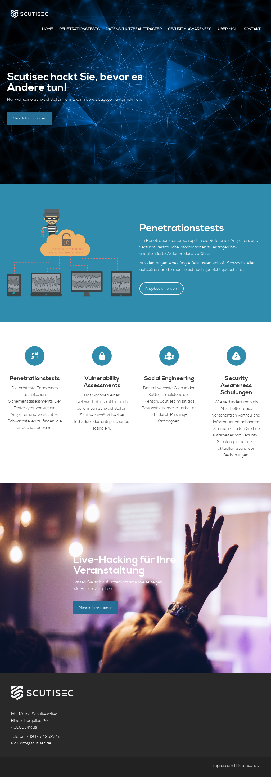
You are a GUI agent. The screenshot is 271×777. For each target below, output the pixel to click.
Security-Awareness (189, 29)
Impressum (223, 765)
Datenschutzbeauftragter (134, 29)
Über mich (227, 29)
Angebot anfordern (161, 288)
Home (47, 29)
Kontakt (252, 29)
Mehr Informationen (29, 118)
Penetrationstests (79, 29)
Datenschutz (248, 765)
